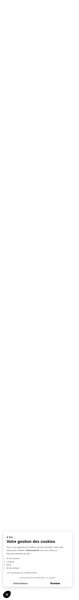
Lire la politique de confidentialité (22, 573)
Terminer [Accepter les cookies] (55, 583)
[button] (7, 594)
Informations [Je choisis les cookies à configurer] (20, 583)
